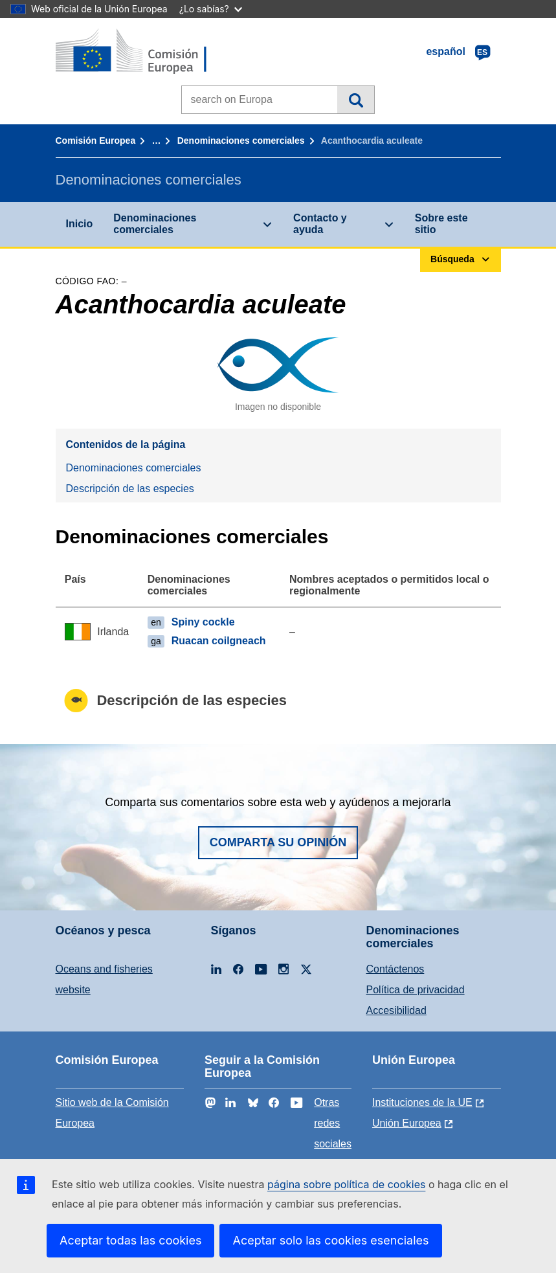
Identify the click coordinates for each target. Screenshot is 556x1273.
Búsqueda (355, 99)
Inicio (79, 223)
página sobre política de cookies (346, 1184)
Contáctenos (395, 968)
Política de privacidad (415, 989)
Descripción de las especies (130, 488)
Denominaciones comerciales (241, 140)
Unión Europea (406, 1123)
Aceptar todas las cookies (130, 1240)
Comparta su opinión (278, 842)
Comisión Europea (96, 140)
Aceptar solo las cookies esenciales (330, 1240)
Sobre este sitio (441, 223)
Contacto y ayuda (320, 223)
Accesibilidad (396, 1010)
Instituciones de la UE (422, 1102)
